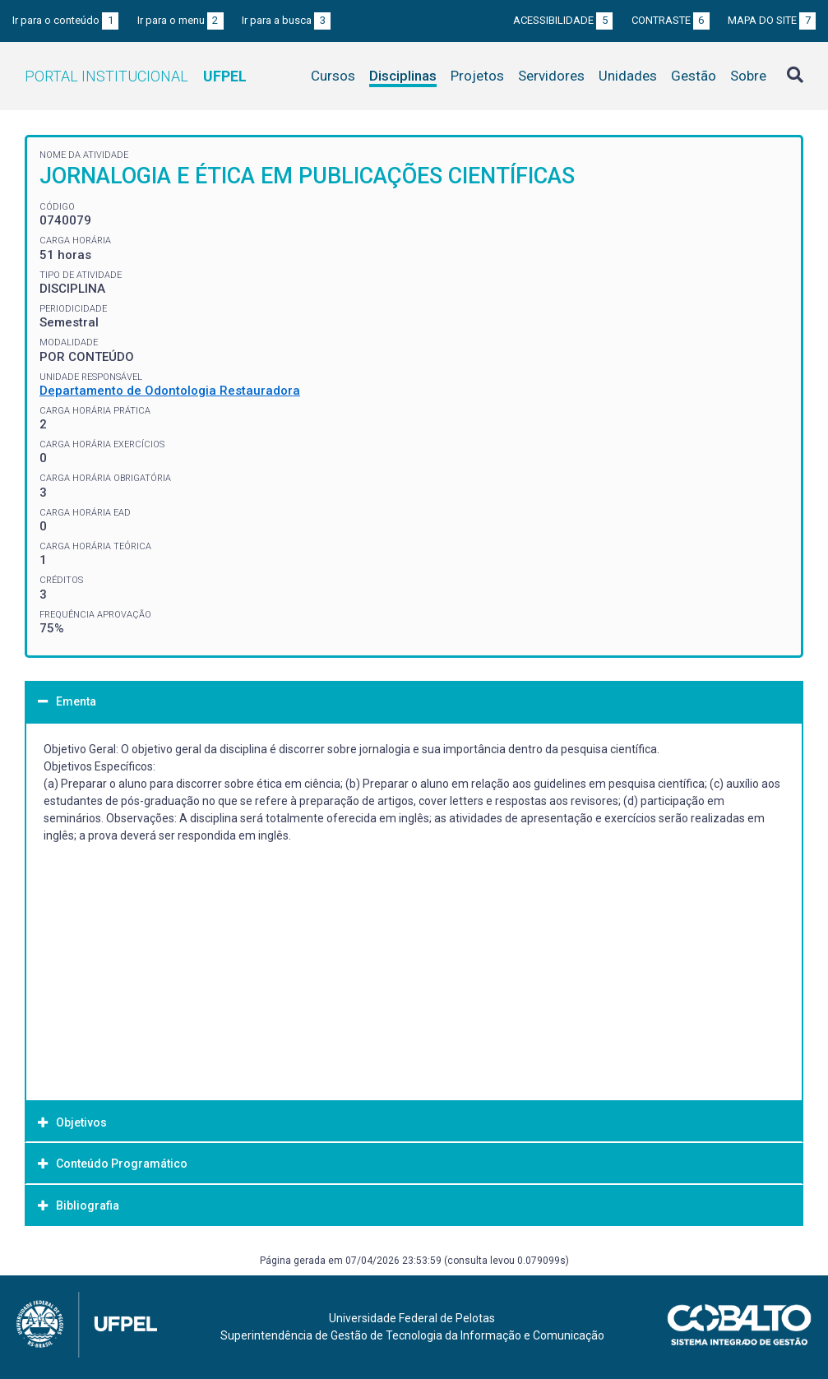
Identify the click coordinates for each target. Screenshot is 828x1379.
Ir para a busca (286, 20)
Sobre (748, 75)
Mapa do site (772, 20)
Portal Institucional (136, 76)
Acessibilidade (563, 20)
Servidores (551, 75)
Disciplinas (403, 75)
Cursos (333, 75)
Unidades (628, 75)
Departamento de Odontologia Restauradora (169, 390)
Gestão (693, 75)
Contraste (670, 20)
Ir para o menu (180, 20)
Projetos (477, 75)
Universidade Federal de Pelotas (412, 1318)
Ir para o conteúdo (65, 20)
